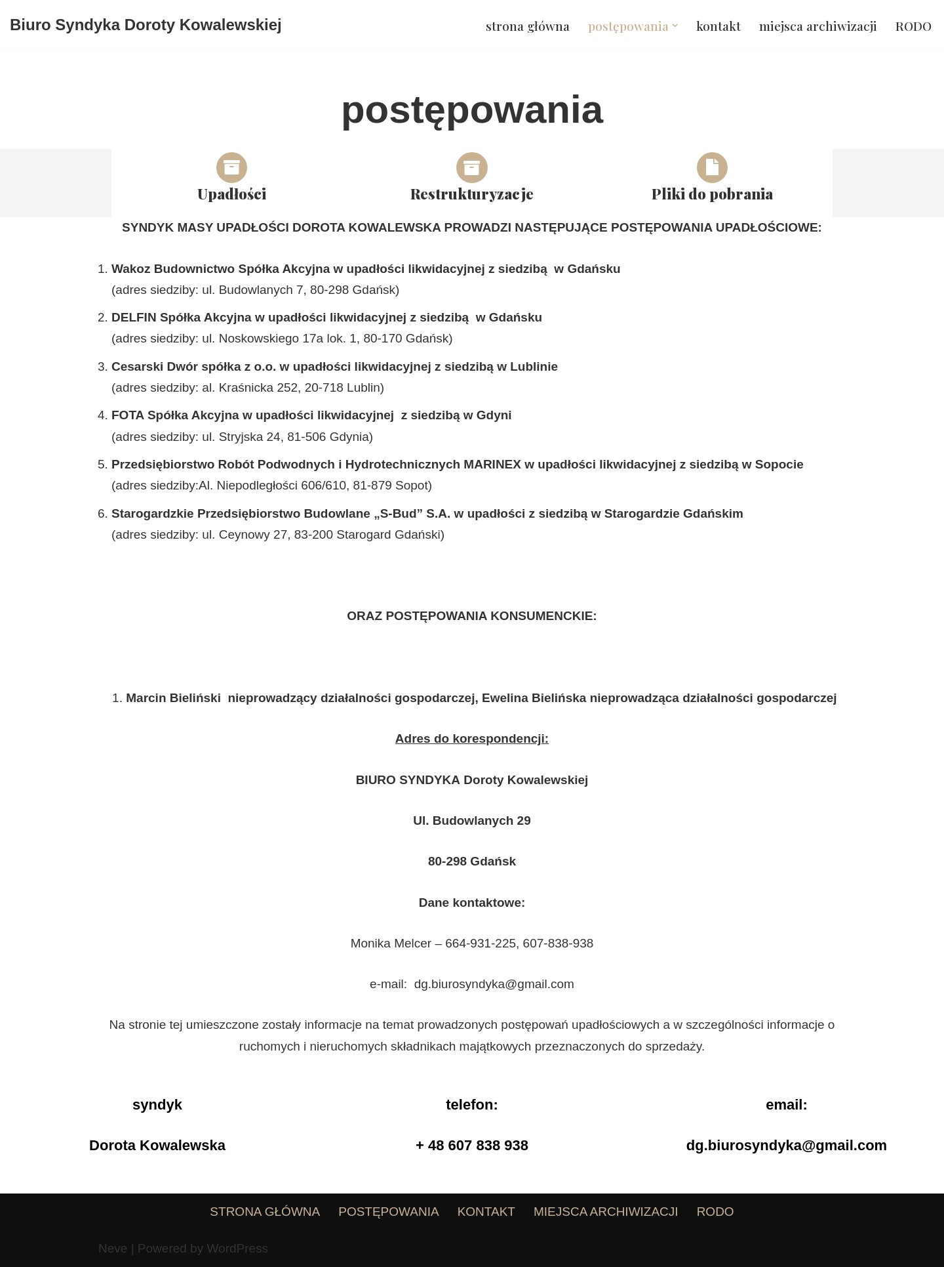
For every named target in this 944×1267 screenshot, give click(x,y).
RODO (913, 25)
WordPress (237, 1248)
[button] (675, 25)
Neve (112, 1248)
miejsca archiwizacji (818, 25)
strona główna (528, 25)
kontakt (718, 25)
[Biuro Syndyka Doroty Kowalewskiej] (146, 25)
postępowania (388, 1211)
